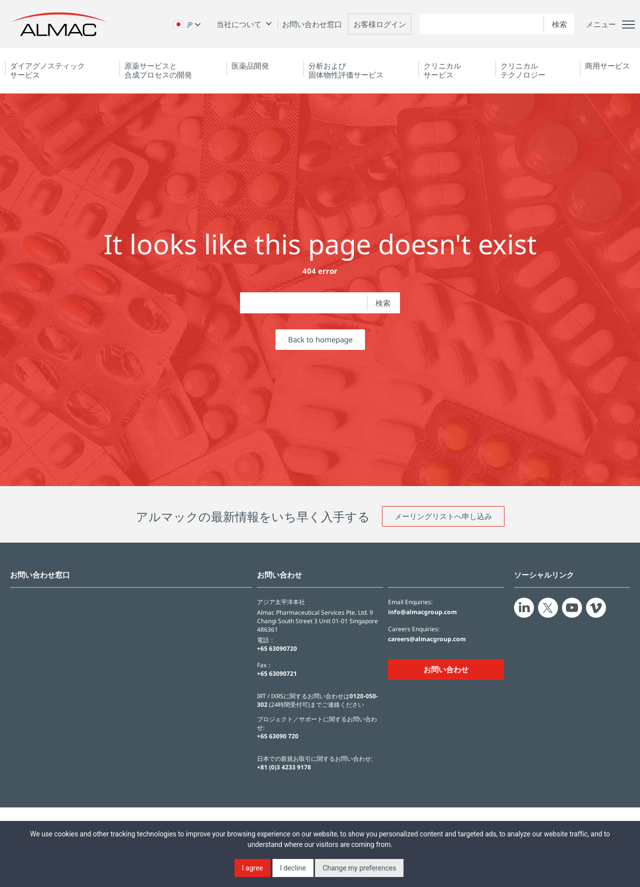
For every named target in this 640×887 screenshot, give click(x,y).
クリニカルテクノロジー (523, 70)
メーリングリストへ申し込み (443, 516)
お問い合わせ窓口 (312, 24)
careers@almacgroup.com (427, 639)
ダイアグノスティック (47, 70)
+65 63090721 (277, 673)
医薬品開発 (250, 66)
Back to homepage (320, 339)
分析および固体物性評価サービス (346, 70)
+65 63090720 (277, 648)
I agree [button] (252, 868)
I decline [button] (293, 868)
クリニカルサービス (442, 70)
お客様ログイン (380, 24)
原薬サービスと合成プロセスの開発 (158, 70)
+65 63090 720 (277, 736)
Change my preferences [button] (359, 868)
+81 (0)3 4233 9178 (284, 767)
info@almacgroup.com (422, 612)
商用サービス (607, 66)
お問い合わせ (446, 669)
